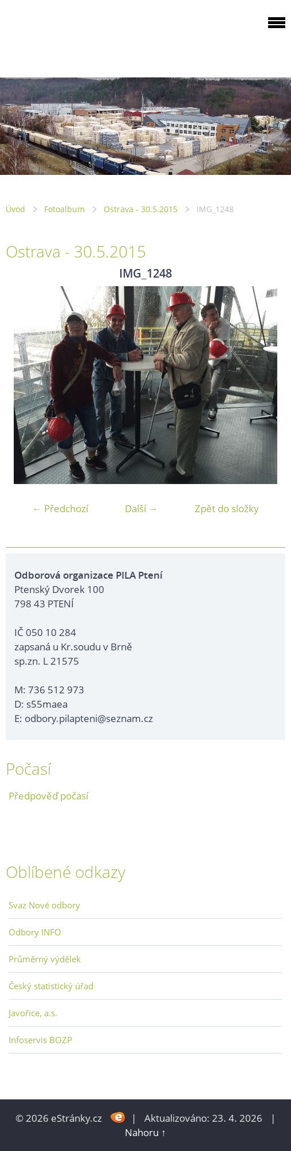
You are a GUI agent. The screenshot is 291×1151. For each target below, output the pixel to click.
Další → (141, 508)
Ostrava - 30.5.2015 (141, 209)
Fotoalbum (64, 209)
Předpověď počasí (48, 795)
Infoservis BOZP (40, 1039)
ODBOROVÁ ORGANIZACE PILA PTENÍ (77, 36)
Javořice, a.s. (33, 1013)
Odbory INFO (35, 932)
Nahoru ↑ (145, 1132)
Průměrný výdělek (45, 959)
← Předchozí (60, 508)
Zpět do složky (227, 508)
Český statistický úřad (51, 986)
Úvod (15, 209)
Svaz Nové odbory (44, 905)
